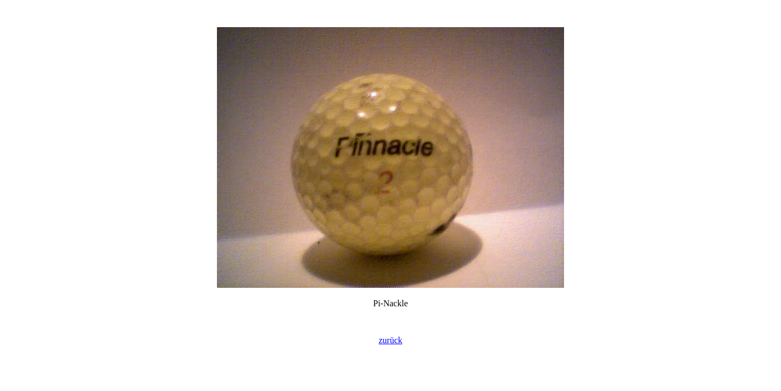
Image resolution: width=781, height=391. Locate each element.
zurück (390, 340)
